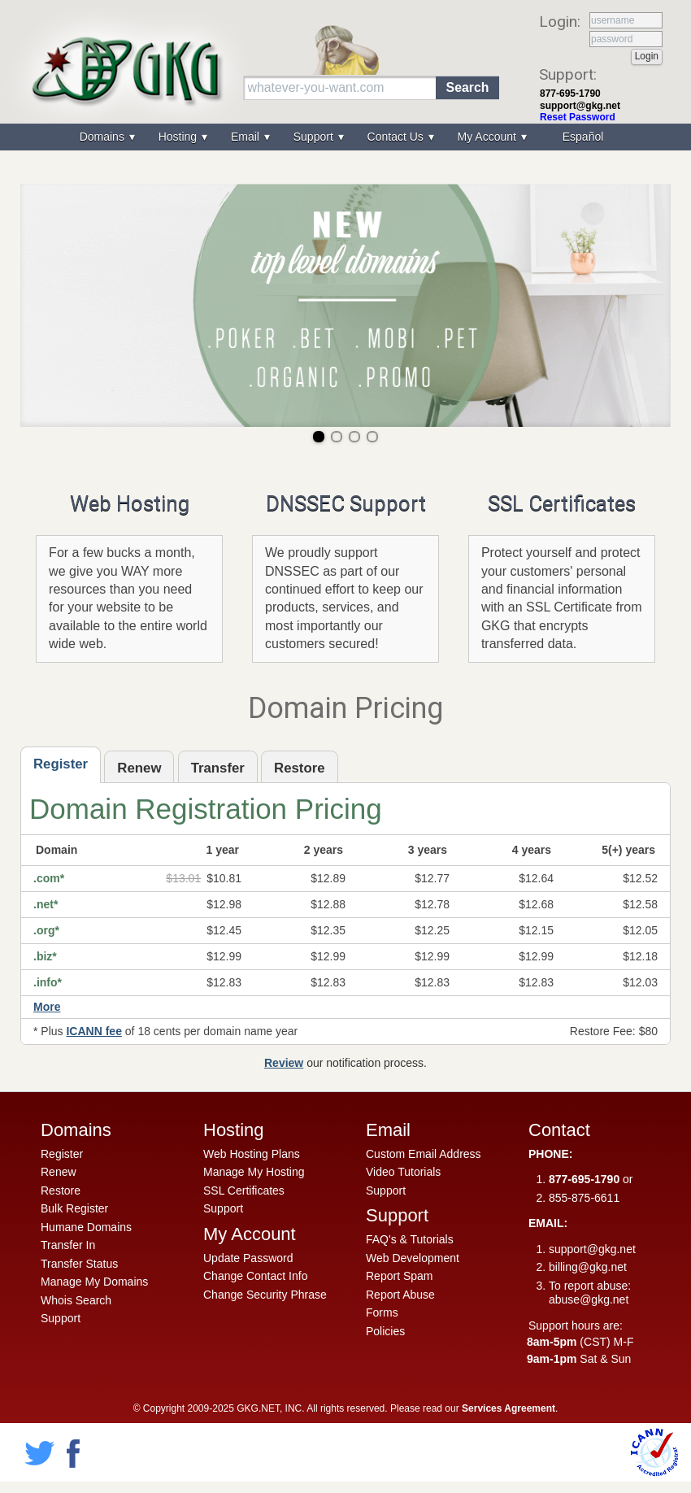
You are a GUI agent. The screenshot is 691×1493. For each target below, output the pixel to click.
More (46, 1006)
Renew (58, 1171)
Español (583, 136)
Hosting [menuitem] (179, 136)
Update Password (248, 1257)
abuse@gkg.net (588, 1299)
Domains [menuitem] (104, 136)
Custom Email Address (423, 1153)
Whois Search (76, 1300)
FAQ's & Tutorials (410, 1239)
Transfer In (68, 1244)
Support (60, 1318)
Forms (382, 1312)
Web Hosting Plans (251, 1153)
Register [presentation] (60, 764)
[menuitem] (581, 137)
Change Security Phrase (265, 1294)
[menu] (345, 137)
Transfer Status (79, 1263)
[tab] (60, 764)
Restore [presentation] (299, 768)
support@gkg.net (580, 105)
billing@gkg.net (588, 1266)
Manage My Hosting (254, 1171)
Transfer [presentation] (218, 768)
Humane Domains (86, 1227)
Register (62, 1153)
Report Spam (399, 1275)
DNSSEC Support (346, 503)
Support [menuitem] (315, 136)
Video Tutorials (403, 1171)
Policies (385, 1331)
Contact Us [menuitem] (397, 136)
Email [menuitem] (247, 136)
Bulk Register (74, 1208)
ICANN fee (93, 1031)
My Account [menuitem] (488, 136)
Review (283, 1062)
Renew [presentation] (139, 768)
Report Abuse (400, 1294)
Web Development (412, 1257)
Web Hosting (129, 503)
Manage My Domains (94, 1281)
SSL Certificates (562, 503)
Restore (60, 1190)
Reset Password (577, 117)
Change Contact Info (255, 1275)
